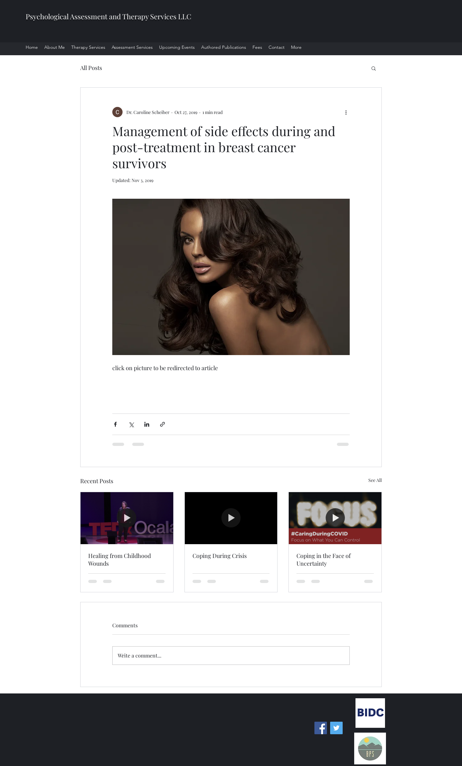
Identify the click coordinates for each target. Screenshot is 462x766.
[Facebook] (320, 728)
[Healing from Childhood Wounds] (127, 518)
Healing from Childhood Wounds (119, 559)
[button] (374, 68)
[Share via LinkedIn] (147, 424)
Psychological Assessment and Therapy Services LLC (108, 16)
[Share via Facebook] (115, 424)
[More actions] (346, 112)
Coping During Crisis (220, 556)
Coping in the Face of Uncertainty (323, 559)
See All (375, 480)
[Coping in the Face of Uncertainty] (335, 518)
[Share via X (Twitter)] (131, 424)
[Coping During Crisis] (231, 518)
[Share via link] (162, 424)
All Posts (91, 68)
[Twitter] (336, 728)
